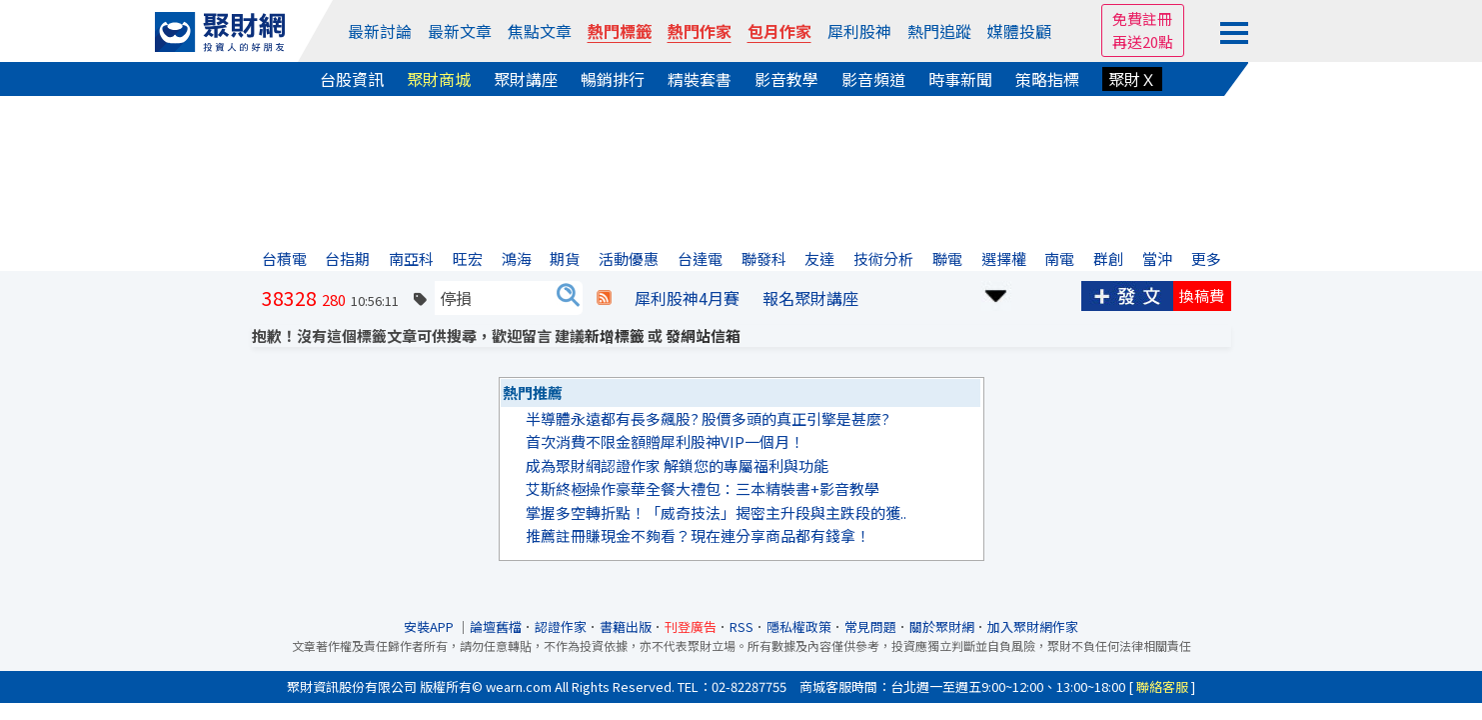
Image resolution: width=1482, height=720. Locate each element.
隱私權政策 (798, 626)
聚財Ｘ (1132, 79)
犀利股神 (859, 31)
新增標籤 (615, 335)
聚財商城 (439, 79)
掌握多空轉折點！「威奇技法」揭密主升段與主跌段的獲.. (716, 512)
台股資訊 (352, 79)
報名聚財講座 (810, 298)
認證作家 (561, 626)
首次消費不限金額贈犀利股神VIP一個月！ (665, 441)
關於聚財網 (941, 626)
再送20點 (1142, 41)
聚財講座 (526, 79)
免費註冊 (1142, 18)
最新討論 (380, 31)
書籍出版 (626, 626)
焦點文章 (540, 31)
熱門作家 (700, 31)
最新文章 (460, 31)
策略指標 (1047, 79)
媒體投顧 (1019, 31)
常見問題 (870, 626)
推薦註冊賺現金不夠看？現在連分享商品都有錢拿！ (698, 535)
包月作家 (779, 31)
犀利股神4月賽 (687, 298)
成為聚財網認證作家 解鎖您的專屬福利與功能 (677, 465)
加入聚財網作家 (1032, 626)
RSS (741, 626)
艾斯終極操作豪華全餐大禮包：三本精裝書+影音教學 (702, 488)
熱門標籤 (620, 31)
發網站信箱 (703, 335)
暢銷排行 (613, 79)
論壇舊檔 (496, 626)
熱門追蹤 (939, 31)
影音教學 (786, 79)
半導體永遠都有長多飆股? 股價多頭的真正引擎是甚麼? (707, 418)
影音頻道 (873, 79)
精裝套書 (700, 79)
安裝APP (430, 626)
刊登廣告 (691, 626)
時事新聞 (960, 79)
